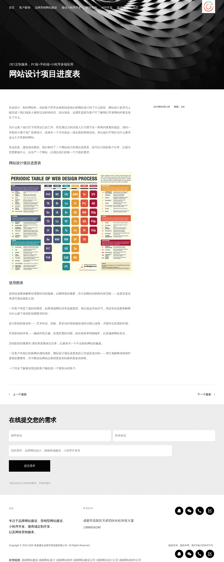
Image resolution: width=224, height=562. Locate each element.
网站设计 (83, 107)
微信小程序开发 (71, 8)
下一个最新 (204, 394)
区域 (163, 545)
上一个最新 (20, 394)
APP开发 (106, 8)
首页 (11, 8)
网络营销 (91, 8)
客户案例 (24, 8)
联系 (145, 8)
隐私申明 (184, 545)
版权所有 (173, 545)
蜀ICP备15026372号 (202, 545)
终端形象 (122, 8)
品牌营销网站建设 (46, 8)
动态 (135, 8)
